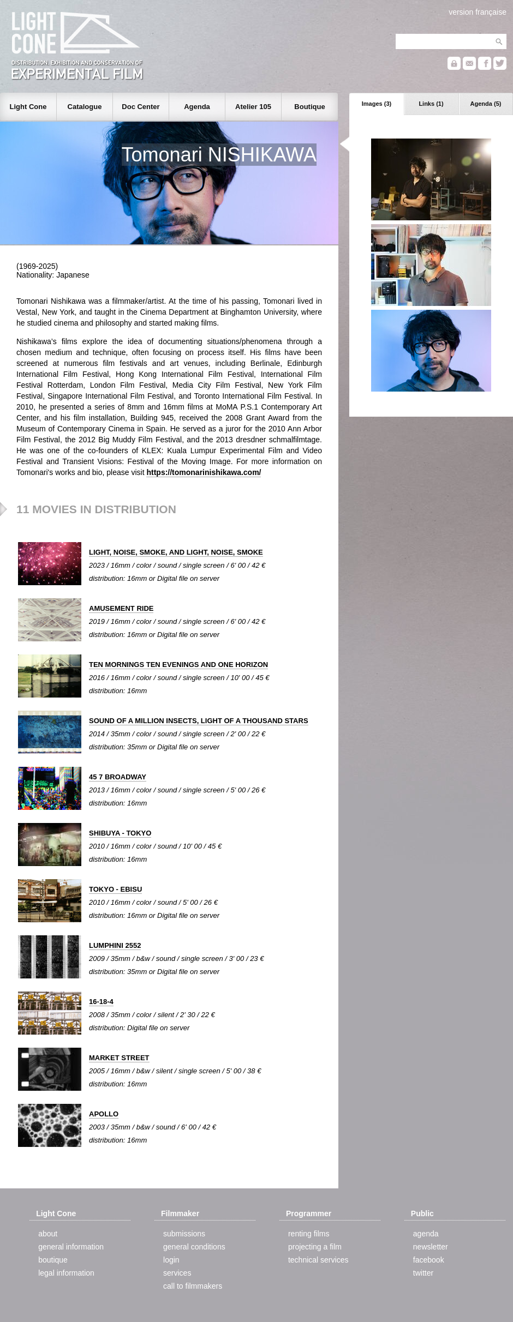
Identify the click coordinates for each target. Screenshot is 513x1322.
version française (477, 12)
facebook (428, 1259)
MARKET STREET (119, 1058)
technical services (318, 1259)
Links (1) (431, 103)
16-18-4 (101, 1001)
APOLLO (103, 1114)
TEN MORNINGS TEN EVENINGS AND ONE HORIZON (178, 664)
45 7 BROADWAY (117, 777)
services (177, 1273)
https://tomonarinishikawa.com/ (203, 472)
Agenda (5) (486, 103)
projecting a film (315, 1246)
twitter (423, 1273)
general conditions (194, 1246)
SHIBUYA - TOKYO (120, 833)
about (47, 1233)
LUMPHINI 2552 (115, 945)
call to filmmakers (192, 1286)
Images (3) (376, 103)
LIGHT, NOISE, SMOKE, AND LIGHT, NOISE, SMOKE (176, 552)
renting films (308, 1233)
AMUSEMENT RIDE (121, 608)
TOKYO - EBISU (115, 889)
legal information (66, 1273)
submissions (184, 1233)
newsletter (430, 1246)
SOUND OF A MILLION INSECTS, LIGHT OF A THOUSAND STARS (198, 721)
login (171, 1259)
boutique (53, 1259)
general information (71, 1246)
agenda (426, 1233)
